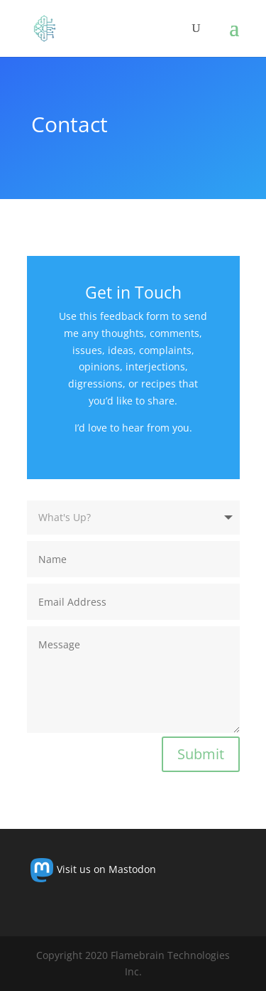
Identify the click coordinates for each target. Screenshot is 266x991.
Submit (200, 754)
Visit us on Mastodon (93, 869)
